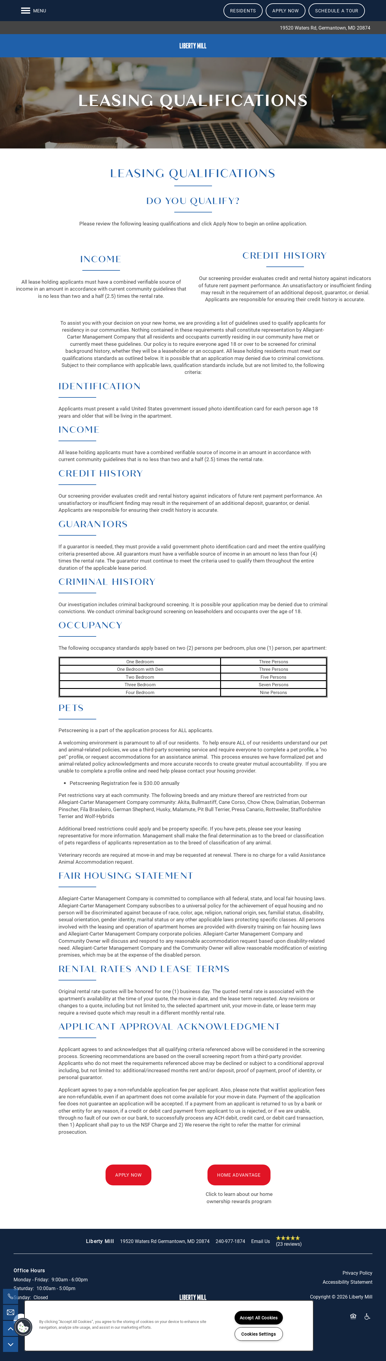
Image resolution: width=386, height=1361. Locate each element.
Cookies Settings (258, 1334)
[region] (169, 1325)
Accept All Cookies (259, 1318)
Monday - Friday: (31, 1287)
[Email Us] (10, 1312)
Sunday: (22, 1305)
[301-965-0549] (10, 1296)
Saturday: (24, 1296)
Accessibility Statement (347, 1290)
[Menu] (33, 10)
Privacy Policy (357, 1281)
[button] (243, 10)
